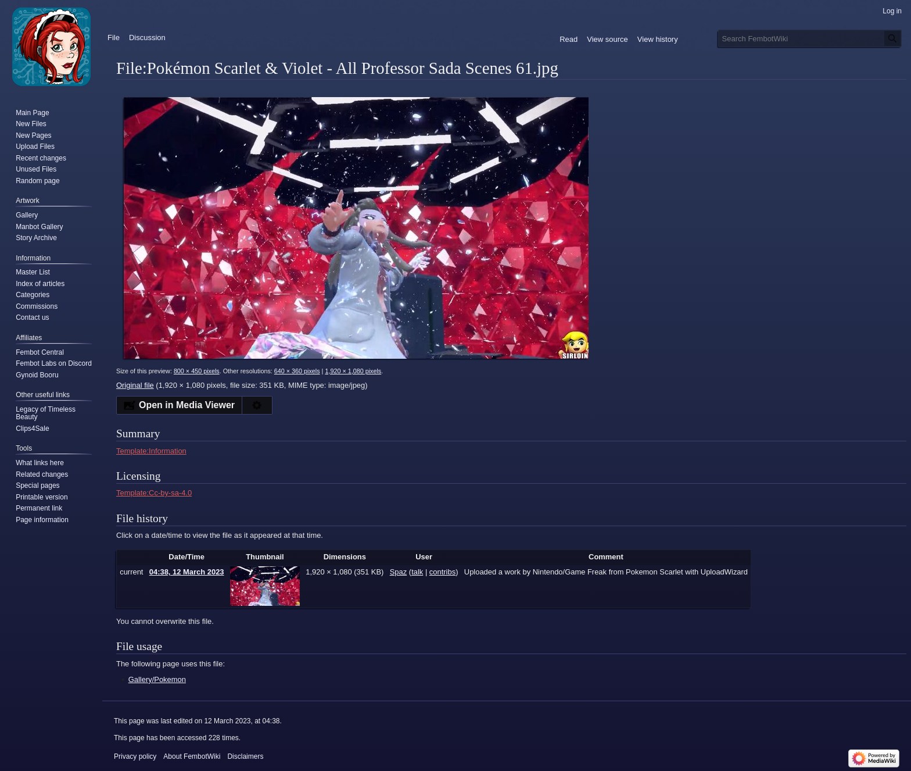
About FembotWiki (191, 756)
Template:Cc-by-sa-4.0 (154, 492)
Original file (135, 385)
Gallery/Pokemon (157, 679)
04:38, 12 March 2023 (186, 571)
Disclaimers (245, 756)
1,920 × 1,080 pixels (353, 370)
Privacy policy (135, 756)
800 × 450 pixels (197, 370)
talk (417, 571)
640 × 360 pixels (297, 370)
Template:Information (151, 451)
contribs (442, 571)
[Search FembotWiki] (810, 38)
